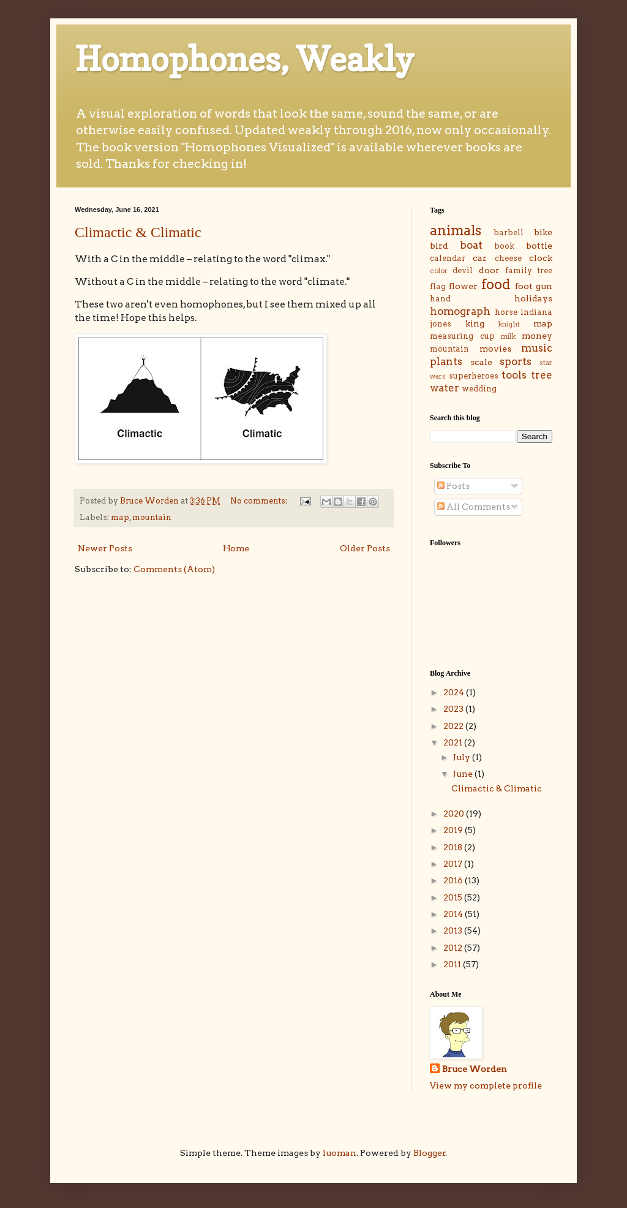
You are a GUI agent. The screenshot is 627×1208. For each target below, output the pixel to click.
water (444, 388)
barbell (509, 232)
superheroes (473, 375)
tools (514, 375)
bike (543, 232)
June (464, 774)
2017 (453, 864)
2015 (453, 897)
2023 (454, 709)
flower (463, 286)
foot (524, 286)
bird (439, 246)
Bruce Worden (474, 1069)
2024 (454, 692)
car (480, 258)
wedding (479, 388)
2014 (454, 914)
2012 (453, 948)
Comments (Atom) (174, 569)
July (462, 757)
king (474, 323)
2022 (454, 726)
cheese (508, 258)
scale (481, 362)
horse (506, 312)
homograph (460, 311)
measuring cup (462, 336)
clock (540, 258)
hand (440, 298)
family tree (528, 270)
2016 (454, 880)
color (439, 270)
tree (541, 375)
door (489, 270)
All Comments (473, 507)
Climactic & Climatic (138, 232)
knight (509, 324)
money (537, 336)
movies (495, 348)
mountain (151, 517)
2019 (454, 830)
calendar (447, 258)
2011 (453, 964)
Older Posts (365, 548)
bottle (539, 246)
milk (508, 336)
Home (236, 548)
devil (462, 270)
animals (455, 230)
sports (515, 361)
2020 (454, 813)
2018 (453, 847)
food (496, 284)
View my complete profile (486, 1085)
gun (544, 286)
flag (438, 286)
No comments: (259, 500)
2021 (453, 742)
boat (471, 245)
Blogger (429, 1153)
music (536, 348)
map (120, 517)
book (504, 246)
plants (446, 361)
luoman (339, 1153)
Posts (453, 486)
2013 (453, 930)
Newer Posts (105, 548)
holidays (533, 298)
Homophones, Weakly (244, 59)
